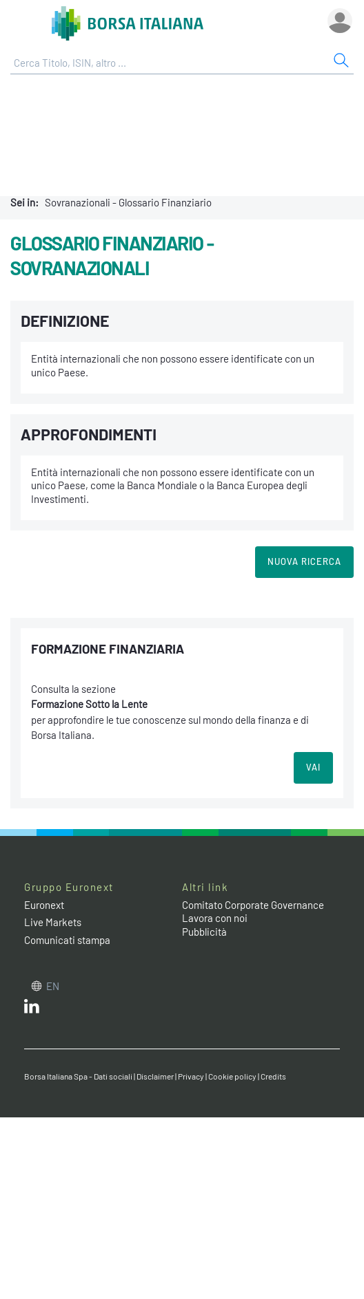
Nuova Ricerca (304, 561)
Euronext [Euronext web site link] (44, 905)
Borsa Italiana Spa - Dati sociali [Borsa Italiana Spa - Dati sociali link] (78, 1076)
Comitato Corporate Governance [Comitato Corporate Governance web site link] (253, 905)
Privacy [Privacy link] (191, 1076)
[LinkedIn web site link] (31, 1009)
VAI (313, 767)
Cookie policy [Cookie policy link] (232, 1076)
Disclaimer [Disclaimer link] (155, 1076)
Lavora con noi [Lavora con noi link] (214, 918)
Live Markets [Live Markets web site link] (52, 922)
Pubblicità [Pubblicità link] (204, 931)
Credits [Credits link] (273, 1076)
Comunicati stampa (67, 940)
